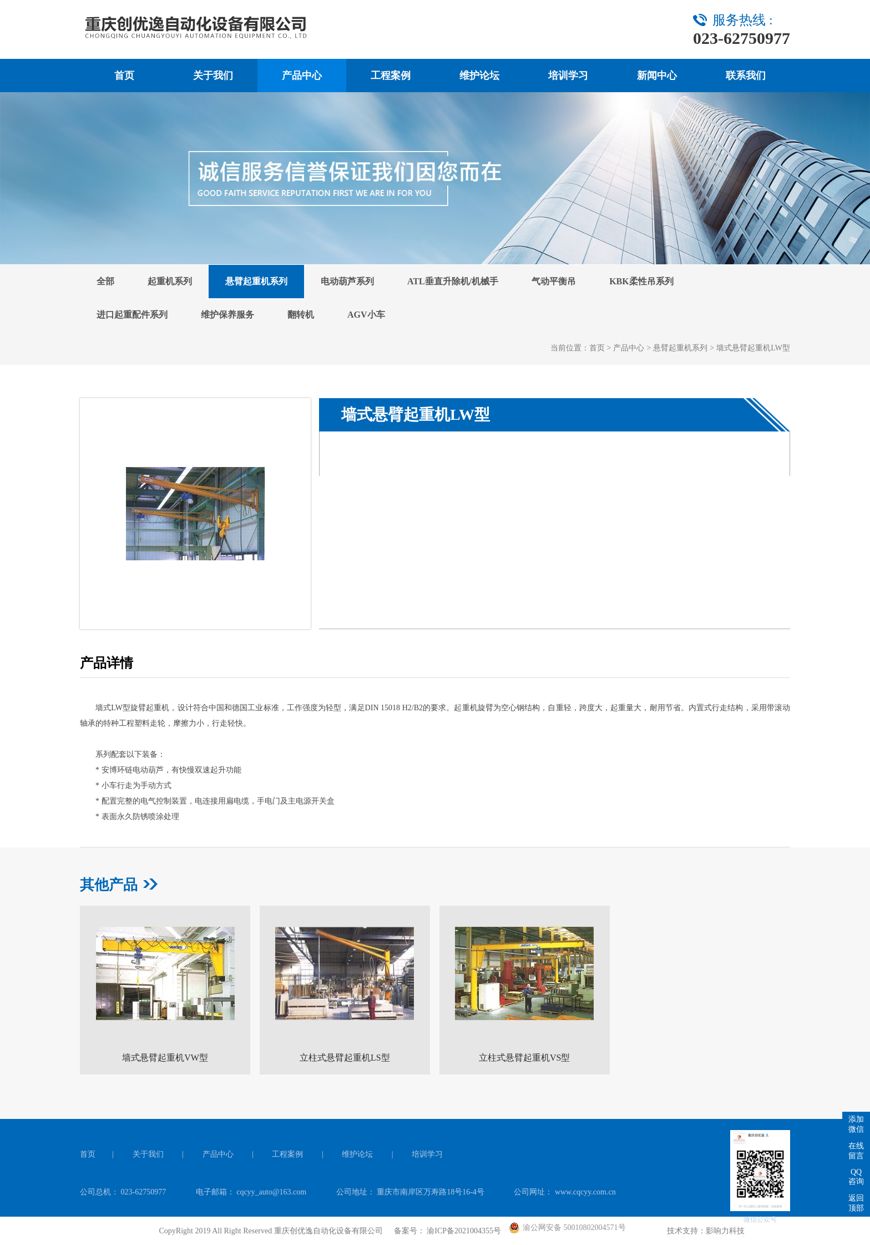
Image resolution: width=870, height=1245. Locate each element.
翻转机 (300, 314)
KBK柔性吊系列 (641, 281)
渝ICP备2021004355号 (463, 1231)
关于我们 (213, 75)
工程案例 (391, 75)
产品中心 (302, 75)
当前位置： (569, 348)
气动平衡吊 (554, 281)
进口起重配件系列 (132, 314)
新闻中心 (657, 75)
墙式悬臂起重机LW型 (753, 348)
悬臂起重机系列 (256, 281)
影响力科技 (725, 1231)
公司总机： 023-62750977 (124, 1192)
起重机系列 (170, 281)
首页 (124, 75)
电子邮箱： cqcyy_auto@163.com (252, 1192)
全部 (105, 281)
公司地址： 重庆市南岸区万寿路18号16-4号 (411, 1192)
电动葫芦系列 (347, 281)
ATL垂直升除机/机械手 (452, 281)
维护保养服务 (227, 314)
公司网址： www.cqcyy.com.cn (564, 1192)
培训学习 (568, 75)
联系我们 (746, 75)
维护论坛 (479, 75)
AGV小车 (366, 314)
